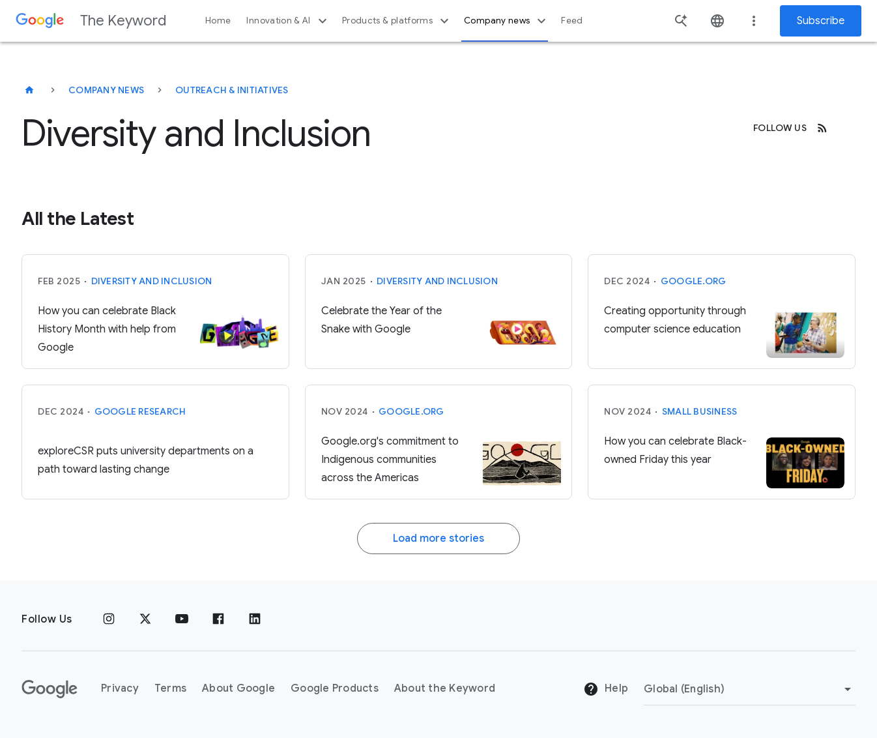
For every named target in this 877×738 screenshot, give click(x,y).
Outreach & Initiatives (232, 90)
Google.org (693, 281)
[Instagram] (108, 619)
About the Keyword (444, 688)
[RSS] (822, 127)
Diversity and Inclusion (151, 281)
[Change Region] (749, 689)
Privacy (120, 688)
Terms (170, 688)
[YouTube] (181, 619)
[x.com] (145, 619)
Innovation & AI (288, 21)
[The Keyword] (29, 90)
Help (605, 689)
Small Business (700, 411)
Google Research (140, 411)
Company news (506, 21)
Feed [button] (571, 20)
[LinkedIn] (254, 619)
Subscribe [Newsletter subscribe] (820, 20)
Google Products (335, 688)
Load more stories (438, 538)
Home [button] (218, 20)
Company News (106, 90)
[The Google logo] (50, 689)
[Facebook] (218, 619)
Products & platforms (397, 21)
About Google (238, 688)
